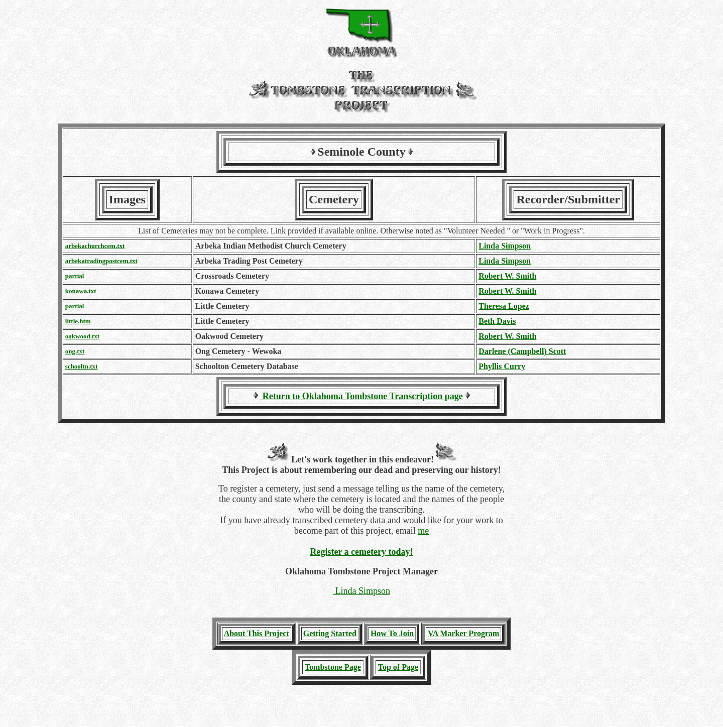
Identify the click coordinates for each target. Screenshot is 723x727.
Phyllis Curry (501, 366)
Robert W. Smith (507, 276)
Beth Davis (497, 321)
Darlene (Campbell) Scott (522, 351)
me (423, 531)
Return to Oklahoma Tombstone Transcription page (361, 396)
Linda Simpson (504, 245)
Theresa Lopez (503, 306)
